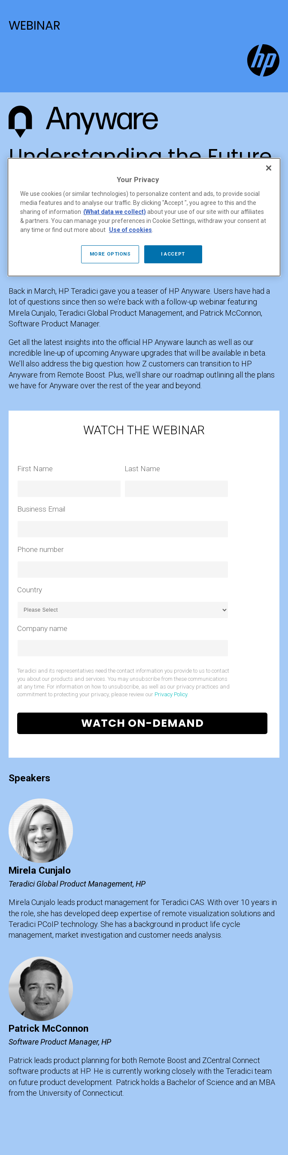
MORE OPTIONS (110, 254)
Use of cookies (130, 229)
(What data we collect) (114, 211)
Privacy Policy (171, 694)
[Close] (268, 167)
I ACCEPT (173, 254)
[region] (144, 217)
